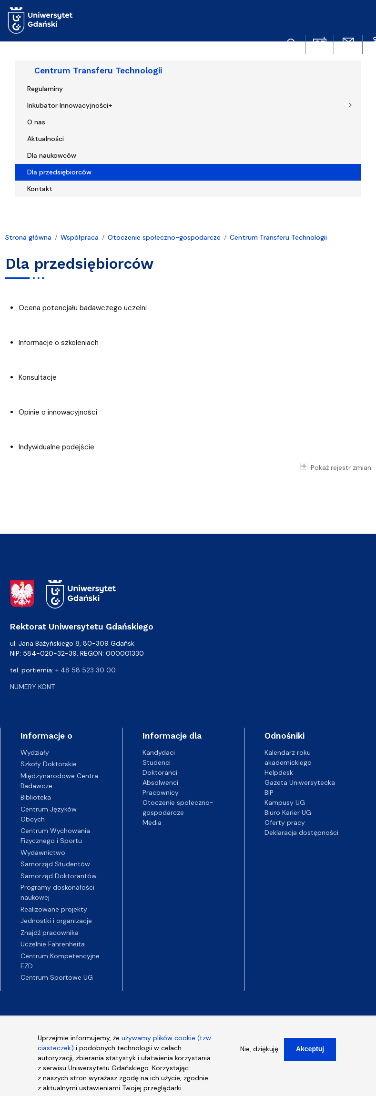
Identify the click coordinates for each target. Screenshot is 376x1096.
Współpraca (80, 237)
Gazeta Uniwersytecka (299, 782)
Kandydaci (158, 752)
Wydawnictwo (42, 852)
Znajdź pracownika (49, 932)
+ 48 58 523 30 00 (85, 670)
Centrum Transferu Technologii (98, 70)
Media (152, 822)
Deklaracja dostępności (301, 832)
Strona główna (28, 237)
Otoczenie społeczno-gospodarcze (164, 237)
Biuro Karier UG (287, 812)
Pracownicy (160, 792)
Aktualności (45, 138)
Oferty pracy (284, 822)
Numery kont (32, 686)
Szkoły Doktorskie (48, 764)
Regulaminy (45, 88)
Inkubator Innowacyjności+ (69, 105)
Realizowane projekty (53, 909)
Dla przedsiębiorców (59, 172)
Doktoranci (159, 772)
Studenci (156, 762)
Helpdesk (278, 772)
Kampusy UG (284, 802)
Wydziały (34, 752)
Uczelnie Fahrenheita (52, 944)
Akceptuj (310, 1053)
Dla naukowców (51, 155)
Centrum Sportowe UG (56, 977)
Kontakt (39, 188)
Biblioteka (35, 797)
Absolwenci (160, 782)
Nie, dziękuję (259, 1053)
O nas (36, 122)
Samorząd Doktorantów (58, 876)
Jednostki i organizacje (56, 920)
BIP (269, 792)
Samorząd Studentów (55, 864)
